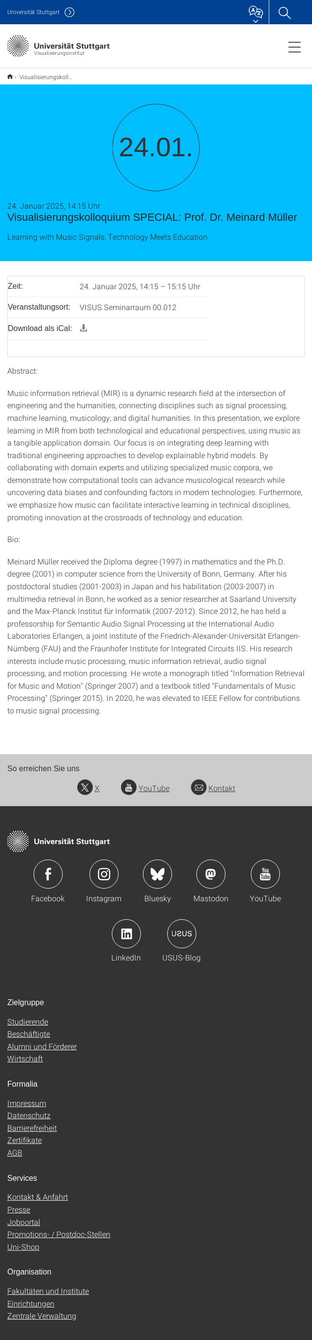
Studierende (27, 1015)
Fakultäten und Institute (48, 1284)
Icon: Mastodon (210, 867)
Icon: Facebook (48, 867)
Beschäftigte (28, 1027)
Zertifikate (24, 1133)
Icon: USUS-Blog (181, 927)
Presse (18, 1203)
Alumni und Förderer (42, 1040)
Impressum (26, 1097)
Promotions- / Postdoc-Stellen (58, 1228)
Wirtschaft (25, 1052)
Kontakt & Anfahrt (37, 1190)
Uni (33, 12)
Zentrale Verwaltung (41, 1309)
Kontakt (213, 782)
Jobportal (23, 1215)
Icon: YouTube (265, 867)
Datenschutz (29, 1109)
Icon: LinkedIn (126, 927)
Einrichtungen (30, 1297)
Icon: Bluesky (157, 867)
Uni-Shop (23, 1240)
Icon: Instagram (104, 867)
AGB (14, 1146)
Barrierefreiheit (32, 1121)
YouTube (145, 782)
